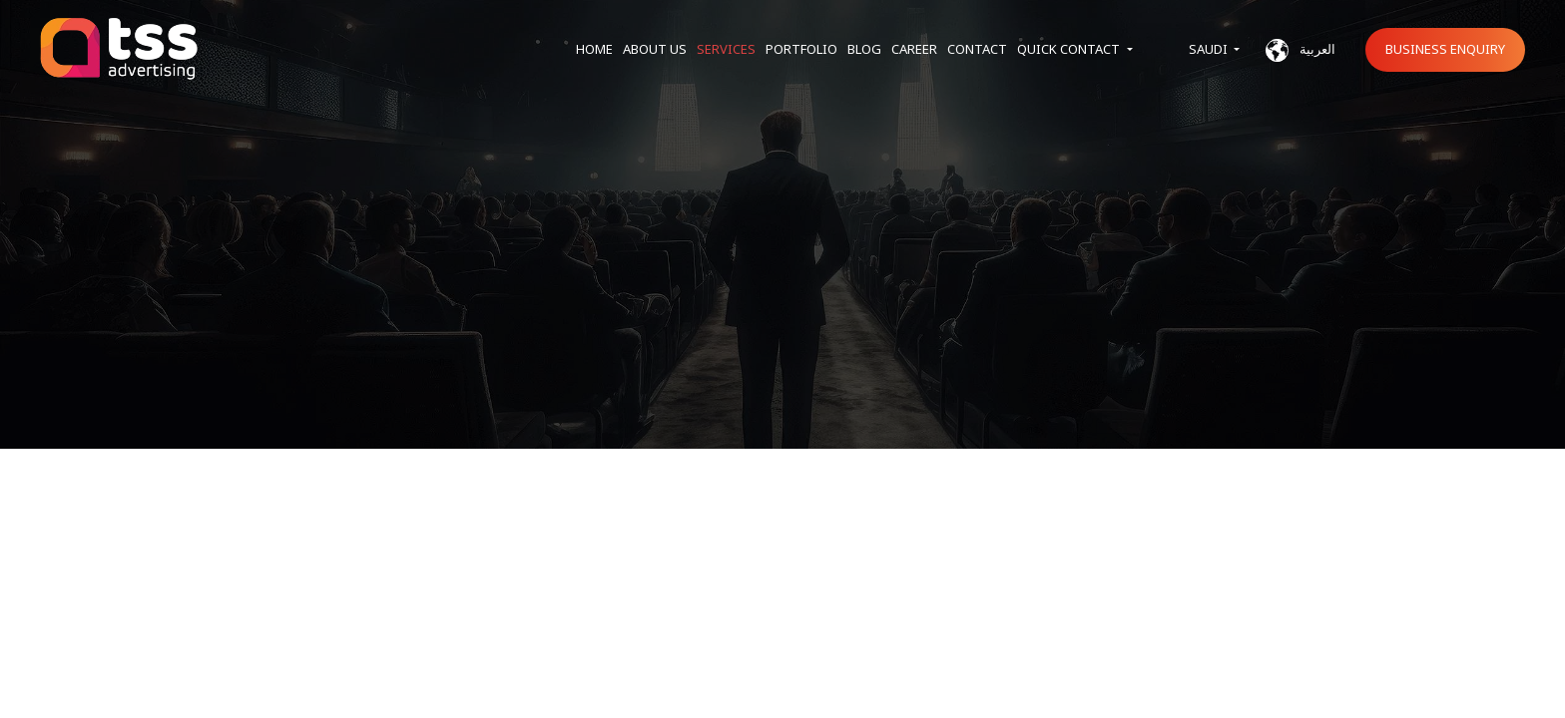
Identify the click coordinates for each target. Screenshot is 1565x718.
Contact (977, 49)
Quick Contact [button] (1070, 49)
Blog (864, 49)
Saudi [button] (1210, 49)
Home (594, 49)
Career (914, 49)
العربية (1300, 50)
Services (726, 49)
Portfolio (801, 49)
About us (655, 49)
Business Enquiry (1445, 49)
